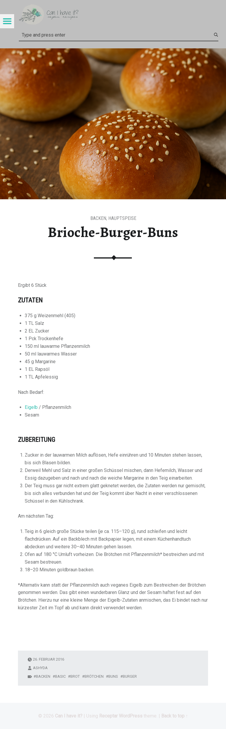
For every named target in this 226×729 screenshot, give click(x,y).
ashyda (40, 668)
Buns (113, 676)
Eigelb (31, 407)
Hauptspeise (122, 218)
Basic (60, 676)
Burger (130, 676)
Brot (75, 676)
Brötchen (94, 676)
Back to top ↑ (174, 716)
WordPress (130, 716)
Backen (98, 218)
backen (43, 676)
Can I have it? (68, 716)
